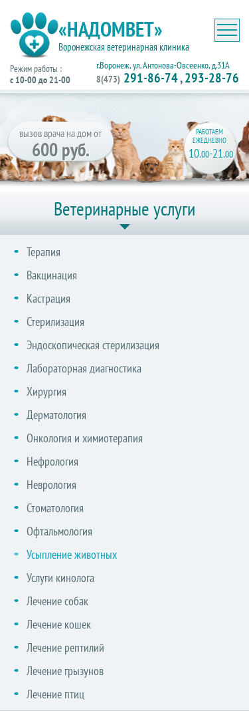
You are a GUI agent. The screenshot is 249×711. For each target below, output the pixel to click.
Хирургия (46, 391)
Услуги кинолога (60, 577)
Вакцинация (52, 275)
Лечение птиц (55, 694)
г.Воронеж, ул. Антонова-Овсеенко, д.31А (163, 65)
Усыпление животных (72, 554)
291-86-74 (137, 77)
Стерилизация (55, 321)
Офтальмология (59, 531)
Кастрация (48, 298)
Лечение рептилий (65, 647)
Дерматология (56, 414)
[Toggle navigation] (227, 30)
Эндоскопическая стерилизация (93, 345)
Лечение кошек (59, 624)
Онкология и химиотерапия (85, 438)
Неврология (51, 484)
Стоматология (55, 507)
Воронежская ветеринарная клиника (123, 47)
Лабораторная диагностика (84, 368)
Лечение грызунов (65, 670)
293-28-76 (212, 77)
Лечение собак (57, 601)
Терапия (43, 251)
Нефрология (52, 461)
